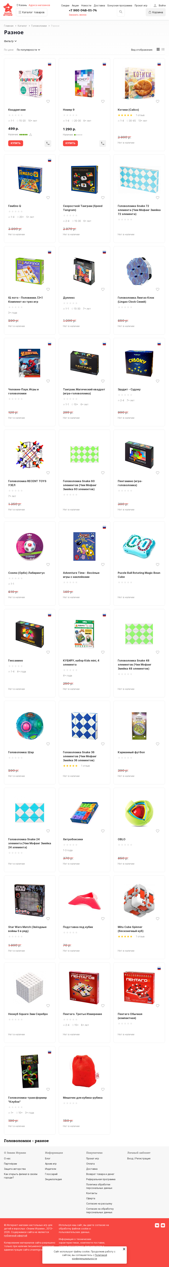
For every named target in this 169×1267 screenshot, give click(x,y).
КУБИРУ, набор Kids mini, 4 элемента (81, 662)
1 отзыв (140, 115)
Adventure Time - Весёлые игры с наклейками (81, 575)
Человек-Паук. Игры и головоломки (23, 391)
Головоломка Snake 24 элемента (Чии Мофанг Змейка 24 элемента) (29, 843)
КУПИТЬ (16, 143)
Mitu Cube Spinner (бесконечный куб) (131, 929)
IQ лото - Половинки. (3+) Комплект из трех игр (25, 299)
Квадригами (17, 109)
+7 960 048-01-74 (83, 10)
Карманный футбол (131, 752)
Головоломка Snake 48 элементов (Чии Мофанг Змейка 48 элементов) (134, 664)
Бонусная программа (120, 5)
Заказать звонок (78, 14)
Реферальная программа (100, 1179)
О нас (7, 1158)
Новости (86, 5)
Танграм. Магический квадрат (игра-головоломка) (84, 391)
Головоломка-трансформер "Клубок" (27, 1099)
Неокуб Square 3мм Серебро (28, 1014)
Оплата (90, 1163)
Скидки (65, 5)
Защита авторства (15, 1168)
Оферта (90, 1198)
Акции (75, 5)
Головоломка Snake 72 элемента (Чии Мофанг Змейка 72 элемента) (139, 210)
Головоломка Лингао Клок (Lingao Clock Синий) (136, 299)
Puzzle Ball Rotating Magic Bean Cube (139, 575)
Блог (47, 1158)
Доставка (99, 5)
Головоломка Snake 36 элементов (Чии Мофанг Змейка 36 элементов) (80, 756)
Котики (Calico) (128, 109)
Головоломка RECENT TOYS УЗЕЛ (27, 483)
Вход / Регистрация (138, 1158)
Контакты (91, 1193)
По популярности (29, 50)
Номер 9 (69, 109)
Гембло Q (14, 206)
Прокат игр (141, 5)
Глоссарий (51, 1174)
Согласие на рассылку (99, 1203)
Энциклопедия (53, 1179)
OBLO (121, 839)
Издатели (50, 1168)
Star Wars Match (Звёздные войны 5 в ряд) (27, 929)
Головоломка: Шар (21, 752)
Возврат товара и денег (100, 1174)
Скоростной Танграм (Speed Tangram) (82, 208)
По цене (9, 49)
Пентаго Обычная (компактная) (130, 1016)
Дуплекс (69, 297)
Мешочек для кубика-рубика (83, 1097)
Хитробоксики (73, 839)
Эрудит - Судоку (129, 389)
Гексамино (15, 660)
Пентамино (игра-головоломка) (130, 483)
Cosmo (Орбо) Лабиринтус (26, 572)
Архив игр (51, 1163)
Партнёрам (10, 1163)
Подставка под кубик (78, 927)
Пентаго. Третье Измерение (82, 1014)
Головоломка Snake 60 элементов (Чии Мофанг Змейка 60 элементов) (80, 485)
